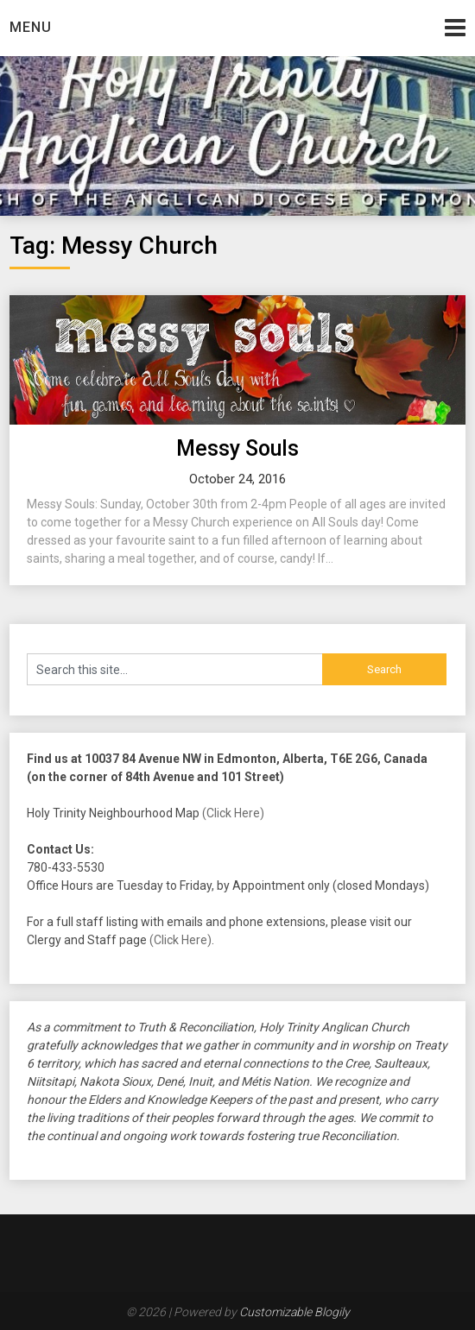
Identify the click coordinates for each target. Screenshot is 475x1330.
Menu (31, 27)
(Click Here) (233, 813)
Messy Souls (237, 448)
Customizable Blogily (294, 1312)
